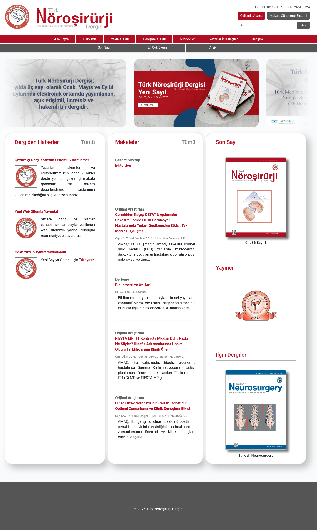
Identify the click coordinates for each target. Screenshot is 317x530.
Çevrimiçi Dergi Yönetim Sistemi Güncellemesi (53, 160)
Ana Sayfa (61, 39)
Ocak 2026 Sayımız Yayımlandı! (40, 252)
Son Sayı (104, 47)
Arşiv (212, 47)
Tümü (88, 142)
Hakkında (89, 39)
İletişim (257, 39)
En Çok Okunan (158, 47)
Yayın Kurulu (120, 39)
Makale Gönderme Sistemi (288, 15)
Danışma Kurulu (154, 39)
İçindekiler (187, 39)
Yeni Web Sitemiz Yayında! (36, 211)
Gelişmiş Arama (251, 15)
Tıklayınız (86, 260)
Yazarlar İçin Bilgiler (223, 39)
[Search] (267, 25)
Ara (303, 25)
